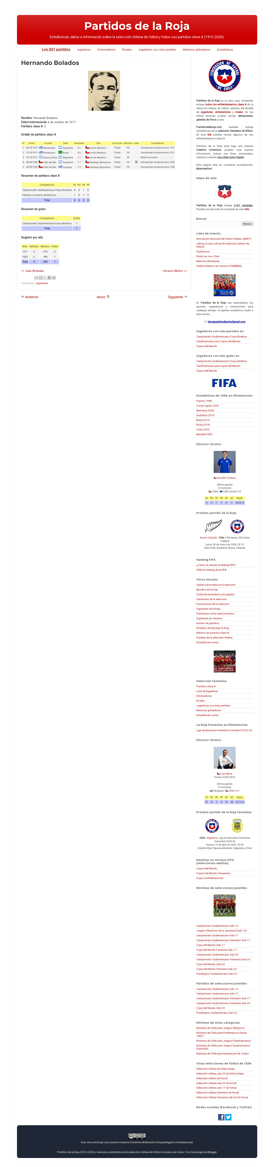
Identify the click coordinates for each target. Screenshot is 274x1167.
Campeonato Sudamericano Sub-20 (217, 954)
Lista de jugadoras (207, 691)
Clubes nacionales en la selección (215, 584)
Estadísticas (225, 49)
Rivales (127, 49)
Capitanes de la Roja (208, 608)
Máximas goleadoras (208, 710)
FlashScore (202, 251)
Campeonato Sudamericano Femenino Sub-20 (223, 959)
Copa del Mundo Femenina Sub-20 (216, 969)
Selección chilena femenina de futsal (217, 1092)
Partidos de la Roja (137, 26)
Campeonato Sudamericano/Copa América (221, 336)
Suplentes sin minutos (209, 618)
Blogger (211, 1152)
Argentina (212, 838)
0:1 (79, 148)
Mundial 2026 (204, 434)
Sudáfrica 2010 (205, 415)
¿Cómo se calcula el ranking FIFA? (216, 565)
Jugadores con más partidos (157, 49)
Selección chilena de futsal (211, 1078)
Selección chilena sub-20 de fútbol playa (220, 1073)
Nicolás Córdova (226, 478)
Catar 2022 (203, 429)
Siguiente (177, 297)
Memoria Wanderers (208, 261)
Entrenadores (106, 49)
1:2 (79, 167)
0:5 (79, 152)
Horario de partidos (207, 623)
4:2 (239, 491)
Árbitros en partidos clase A (212, 632)
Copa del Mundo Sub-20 (210, 964)
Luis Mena (226, 773)
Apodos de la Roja (207, 589)
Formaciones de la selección (212, 603)
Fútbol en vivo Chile (207, 256)
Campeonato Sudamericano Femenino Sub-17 (223, 940)
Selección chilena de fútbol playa (215, 1068)
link (209, 134)
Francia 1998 (204, 400)
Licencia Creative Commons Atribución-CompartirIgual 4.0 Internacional (151, 1142)
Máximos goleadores (196, 49)
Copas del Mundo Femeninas (213, 873)
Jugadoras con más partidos (213, 705)
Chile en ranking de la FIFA (211, 569)
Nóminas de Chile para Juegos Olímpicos (220, 1027)
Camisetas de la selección (211, 599)
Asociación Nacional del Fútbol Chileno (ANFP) (223, 238)
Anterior (30, 297)
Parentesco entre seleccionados (215, 613)
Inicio (103, 297)
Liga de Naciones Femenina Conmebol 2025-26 (224, 730)
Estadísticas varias (207, 642)
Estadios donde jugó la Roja (212, 627)
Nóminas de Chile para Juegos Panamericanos (223, 1040)
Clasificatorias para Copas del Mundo (218, 341)
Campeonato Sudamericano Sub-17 (217, 935)
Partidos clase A (206, 686)
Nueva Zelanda (208, 537)
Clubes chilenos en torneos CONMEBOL (219, 265)
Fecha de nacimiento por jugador (215, 594)
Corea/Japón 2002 (207, 405)
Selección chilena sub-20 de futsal (216, 1083)
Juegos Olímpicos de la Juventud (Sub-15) (221, 930)
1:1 (79, 157)
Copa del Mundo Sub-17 (210, 945)
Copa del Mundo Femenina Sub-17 (216, 949)
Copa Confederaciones (209, 878)
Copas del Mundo (206, 346)
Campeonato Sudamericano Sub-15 (217, 925)
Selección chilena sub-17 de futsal (216, 1087)
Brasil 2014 (203, 420)
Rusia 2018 (203, 424)
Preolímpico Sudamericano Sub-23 (216, 973)
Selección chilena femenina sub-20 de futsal (222, 1097)
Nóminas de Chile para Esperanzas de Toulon (222, 1053)
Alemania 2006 (205, 410)
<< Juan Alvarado (32, 271)
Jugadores (84, 49)
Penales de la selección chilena (214, 637)
